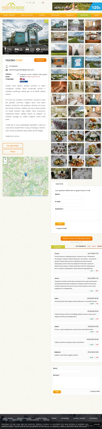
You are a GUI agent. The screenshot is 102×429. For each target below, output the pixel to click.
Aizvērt (97, 424)
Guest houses (9, 15)
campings (65, 418)
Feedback (70, 15)
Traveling (55, 15)
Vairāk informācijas (80, 426)
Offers (42, 15)
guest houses (7, 418)
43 (92, 357)
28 (92, 303)
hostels (46, 420)
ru (30, 3)
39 (92, 332)
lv (27, 3)
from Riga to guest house (32, 76)
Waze (12, 151)
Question (59, 184)
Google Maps (13, 145)
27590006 (13, 66)
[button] (25, 175)
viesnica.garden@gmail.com (21, 69)
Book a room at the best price (76, 238)
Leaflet (28, 195)
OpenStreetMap (37, 195)
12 (97, 291)
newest (99, 246)
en (33, 3)
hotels (54, 418)
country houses (79, 418)
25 (92, 319)
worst (94, 246)
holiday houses (41, 418)
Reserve (40, 60)
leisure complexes (24, 418)
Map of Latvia (27, 15)
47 (92, 344)
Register (84, 15)
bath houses (17, 420)
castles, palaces (32, 420)
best (89, 246)
